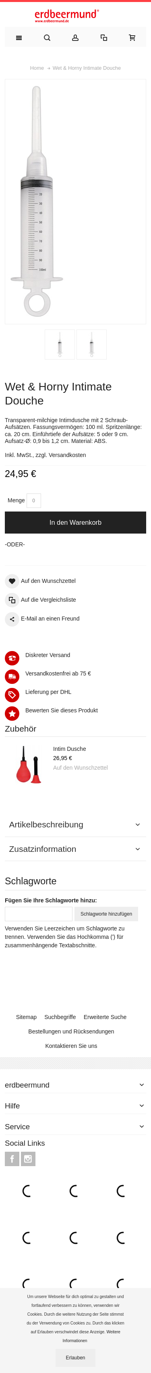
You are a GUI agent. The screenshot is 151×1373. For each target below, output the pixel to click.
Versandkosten (67, 455)
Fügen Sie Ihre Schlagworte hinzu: (51, 900)
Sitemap (26, 1017)
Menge (16, 500)
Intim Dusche (69, 749)
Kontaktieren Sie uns (71, 1046)
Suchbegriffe (60, 1017)
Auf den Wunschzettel (80, 767)
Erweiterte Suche (105, 1017)
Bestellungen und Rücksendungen (71, 1031)
